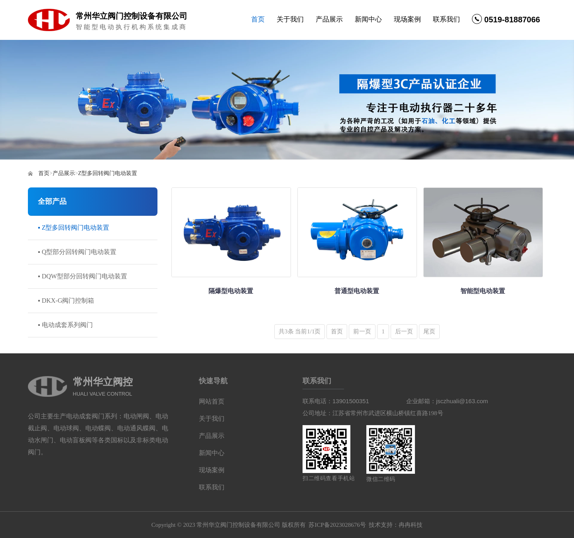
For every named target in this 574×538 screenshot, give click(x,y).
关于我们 (290, 19)
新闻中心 (368, 19)
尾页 (429, 331)
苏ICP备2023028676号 (337, 525)
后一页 (404, 331)
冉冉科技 (411, 525)
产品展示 (329, 19)
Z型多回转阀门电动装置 (108, 173)
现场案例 (407, 19)
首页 (258, 19)
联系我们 (446, 19)
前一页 (362, 331)
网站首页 (211, 401)
